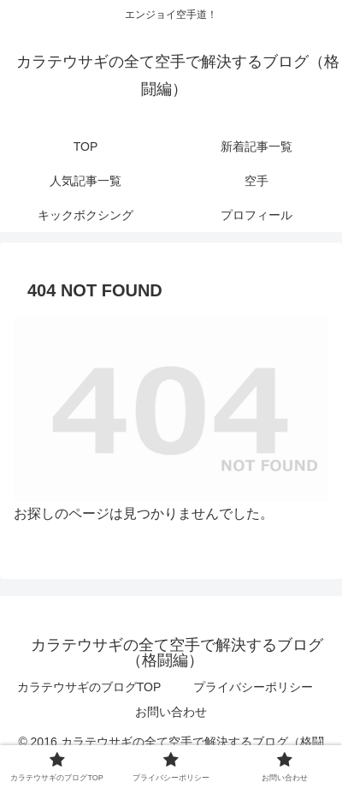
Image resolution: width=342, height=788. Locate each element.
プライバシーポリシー (253, 687)
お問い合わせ (171, 712)
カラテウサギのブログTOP (89, 687)
